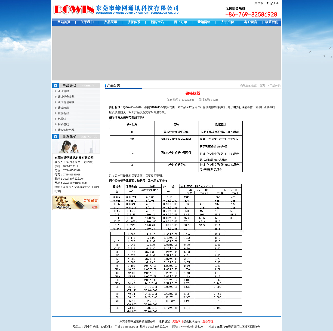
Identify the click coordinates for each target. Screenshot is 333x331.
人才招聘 (227, 22)
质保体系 (133, 22)
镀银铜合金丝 (66, 96)
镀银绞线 (63, 107)
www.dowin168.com (75, 182)
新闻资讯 (157, 22)
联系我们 (271, 22)
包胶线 (62, 118)
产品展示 (110, 22)
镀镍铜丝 (63, 113)
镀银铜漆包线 (66, 130)
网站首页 (63, 22)
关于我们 (87, 22)
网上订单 (180, 22)
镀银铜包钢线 (66, 102)
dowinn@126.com (74, 178)
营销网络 (203, 22)
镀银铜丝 (63, 91)
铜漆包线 (63, 124)
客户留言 (250, 22)
